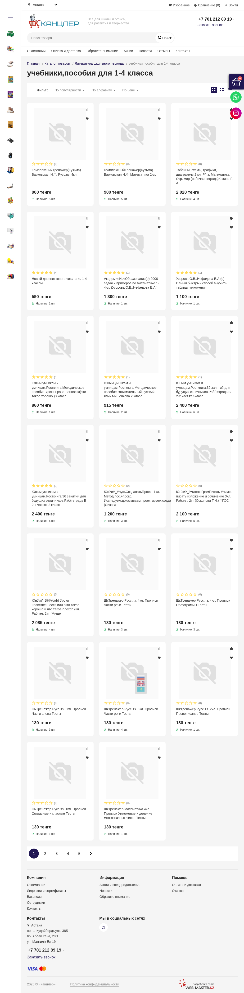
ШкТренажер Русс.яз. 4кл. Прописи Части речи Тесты (131, 603)
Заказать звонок (210, 25)
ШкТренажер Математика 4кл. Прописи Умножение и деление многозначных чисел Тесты (128, 813)
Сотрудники (36, 902)
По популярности (67, 90)
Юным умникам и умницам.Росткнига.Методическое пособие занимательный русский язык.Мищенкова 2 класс (130, 389)
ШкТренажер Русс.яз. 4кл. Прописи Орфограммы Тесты (203, 603)
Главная (33, 63)
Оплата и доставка (66, 51)
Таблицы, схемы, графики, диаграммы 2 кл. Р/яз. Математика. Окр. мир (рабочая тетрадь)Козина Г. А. (204, 176)
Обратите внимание (102, 51)
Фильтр (42, 90)
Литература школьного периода (99, 63)
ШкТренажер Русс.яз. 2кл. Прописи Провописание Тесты (203, 711)
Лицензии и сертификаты (46, 891)
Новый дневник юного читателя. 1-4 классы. (59, 281)
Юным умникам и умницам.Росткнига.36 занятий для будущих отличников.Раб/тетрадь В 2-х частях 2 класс (59, 498)
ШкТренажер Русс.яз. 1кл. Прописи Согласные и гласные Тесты (59, 811)
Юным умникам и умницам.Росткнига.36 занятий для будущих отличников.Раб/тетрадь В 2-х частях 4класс (203, 389)
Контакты (183, 51)
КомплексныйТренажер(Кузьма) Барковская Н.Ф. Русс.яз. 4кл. (56, 172)
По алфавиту (101, 90)
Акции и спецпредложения (119, 885)
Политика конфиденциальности (94, 984)
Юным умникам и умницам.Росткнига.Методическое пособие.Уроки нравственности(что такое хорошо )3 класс (59, 389)
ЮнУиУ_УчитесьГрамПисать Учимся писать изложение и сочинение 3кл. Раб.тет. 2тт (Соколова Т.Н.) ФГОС (204, 496)
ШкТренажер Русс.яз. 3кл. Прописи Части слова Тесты (59, 711)
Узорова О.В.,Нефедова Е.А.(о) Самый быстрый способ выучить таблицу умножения (201, 283)
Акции (128, 51)
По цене (128, 90)
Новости (145, 51)
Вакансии (34, 897)
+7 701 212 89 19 (215, 19)
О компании (36, 51)
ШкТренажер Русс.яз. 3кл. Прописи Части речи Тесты (131, 711)
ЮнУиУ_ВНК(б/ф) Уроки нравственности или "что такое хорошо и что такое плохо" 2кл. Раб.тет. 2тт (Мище (56, 607)
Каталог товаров (57, 63)
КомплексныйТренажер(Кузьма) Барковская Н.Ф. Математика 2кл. (130, 172)
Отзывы (164, 51)
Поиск (166, 38)
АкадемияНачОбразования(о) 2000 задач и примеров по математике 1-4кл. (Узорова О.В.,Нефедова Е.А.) (131, 283)
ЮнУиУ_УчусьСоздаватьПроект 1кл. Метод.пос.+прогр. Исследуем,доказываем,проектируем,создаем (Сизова (132, 498)
